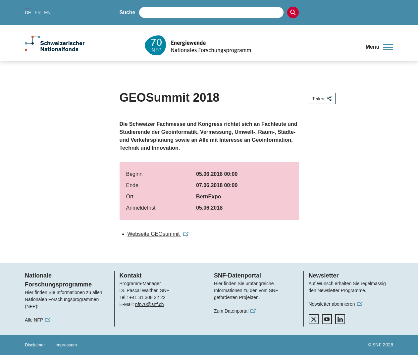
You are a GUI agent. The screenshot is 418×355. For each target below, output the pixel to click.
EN (47, 12)
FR (37, 12)
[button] (379, 47)
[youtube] (327, 319)
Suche (127, 12)
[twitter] (314, 319)
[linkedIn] (340, 319)
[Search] (293, 12)
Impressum (66, 344)
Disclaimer (35, 344)
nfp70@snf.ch (149, 304)
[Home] (250, 45)
